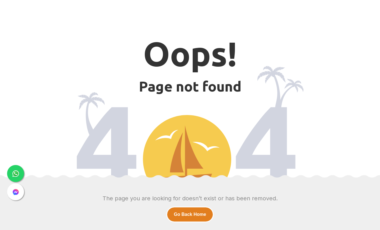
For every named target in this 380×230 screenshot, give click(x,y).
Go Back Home (190, 214)
